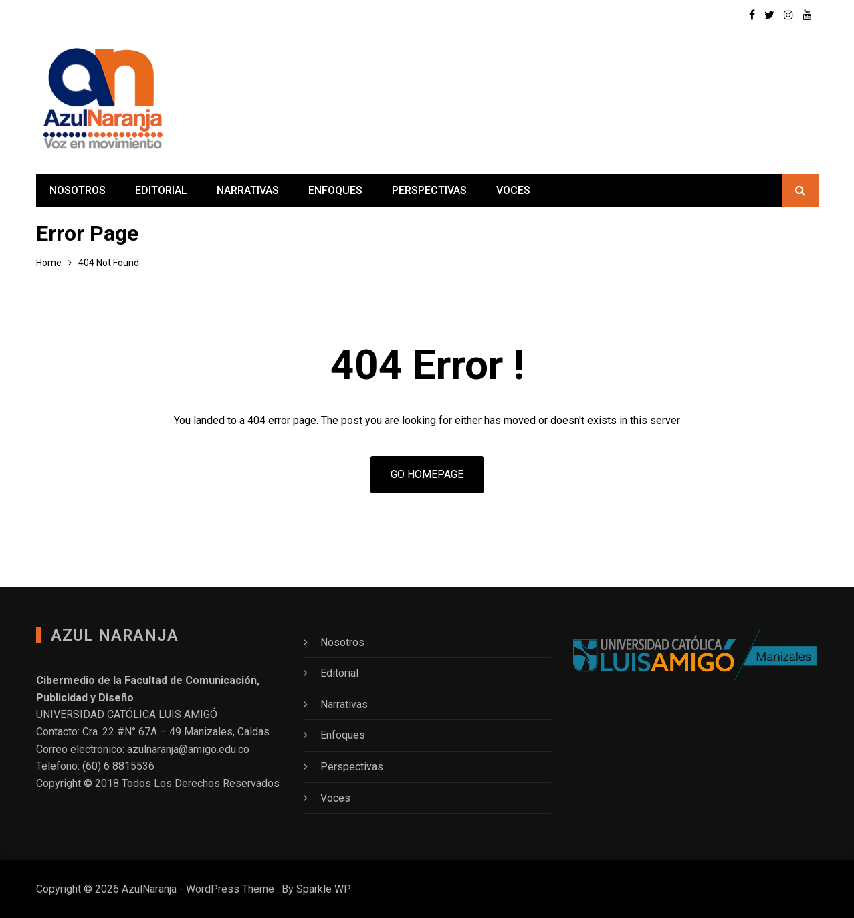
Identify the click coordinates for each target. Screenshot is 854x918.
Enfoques (335, 190)
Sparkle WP (323, 889)
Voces (513, 190)
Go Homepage (427, 474)
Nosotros (77, 190)
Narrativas (248, 190)
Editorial (161, 190)
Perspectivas (429, 190)
